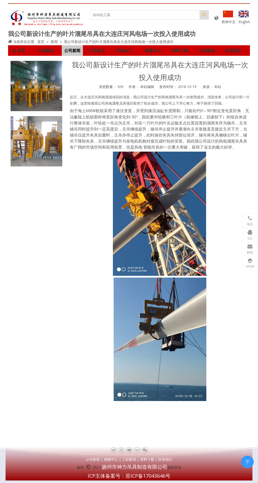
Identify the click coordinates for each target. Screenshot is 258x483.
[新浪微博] (113, 450)
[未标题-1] (46, 18)
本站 (217, 86)
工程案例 (129, 459)
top (247, 461)
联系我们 (165, 459)
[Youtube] (129, 450)
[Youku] (137, 450)
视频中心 (111, 459)
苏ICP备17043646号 (147, 475)
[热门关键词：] (204, 14)
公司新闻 (93, 459)
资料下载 (147, 459)
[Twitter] (121, 450)
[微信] (145, 450)
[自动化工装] (145, 14)
